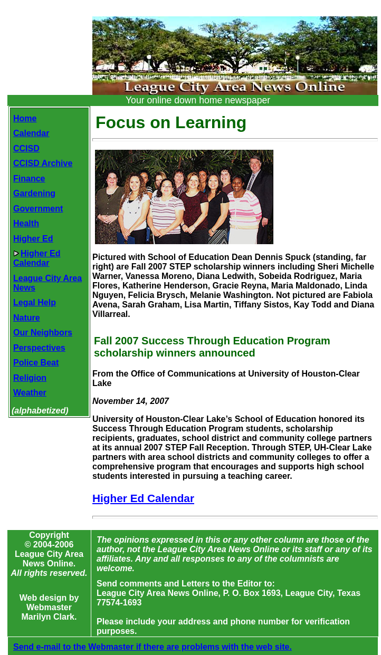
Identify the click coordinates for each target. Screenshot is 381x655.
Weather (29, 392)
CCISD (26, 148)
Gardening (34, 193)
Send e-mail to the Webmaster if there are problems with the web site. (152, 646)
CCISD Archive (42, 163)
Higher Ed (33, 238)
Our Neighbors (42, 332)
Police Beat (36, 362)
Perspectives (39, 347)
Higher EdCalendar (37, 258)
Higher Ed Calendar (143, 498)
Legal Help (34, 302)
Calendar (31, 133)
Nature (26, 317)
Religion (29, 377)
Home (24, 118)
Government (38, 208)
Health (26, 223)
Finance (29, 178)
